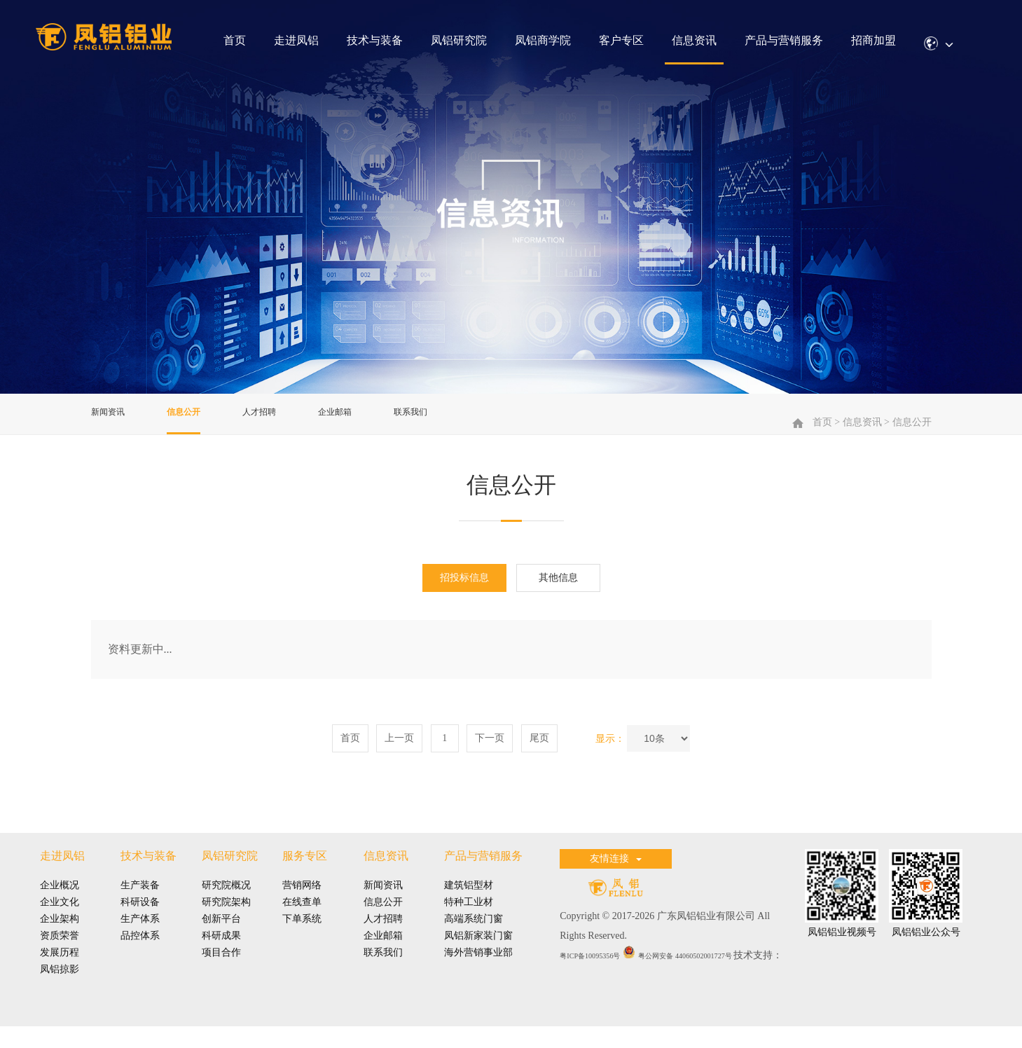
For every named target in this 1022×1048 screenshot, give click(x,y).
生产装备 (140, 901)
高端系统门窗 (473, 935)
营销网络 (302, 901)
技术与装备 (375, 40)
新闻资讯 (113, 420)
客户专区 (621, 40)
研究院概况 (226, 901)
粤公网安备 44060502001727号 (720, 970)
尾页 (539, 753)
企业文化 (59, 918)
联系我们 (461, 420)
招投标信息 (464, 593)
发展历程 (59, 968)
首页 (234, 40)
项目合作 (221, 968)
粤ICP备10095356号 (602, 970)
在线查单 (302, 918)
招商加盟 (873, 40)
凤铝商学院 (543, 40)
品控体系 (140, 951)
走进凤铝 (296, 40)
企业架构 (59, 935)
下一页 (489, 753)
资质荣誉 (59, 951)
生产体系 (140, 935)
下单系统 (302, 935)
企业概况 (59, 901)
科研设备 (140, 918)
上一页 (399, 753)
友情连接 (616, 874)
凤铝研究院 (459, 40)
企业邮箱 (374, 420)
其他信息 (558, 593)
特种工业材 (468, 918)
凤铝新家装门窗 (478, 951)
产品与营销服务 (784, 40)
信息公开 (200, 420)
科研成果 (221, 951)
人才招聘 (287, 420)
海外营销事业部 (478, 968)
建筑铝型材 (468, 901)
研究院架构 (226, 918)
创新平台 (221, 935)
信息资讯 (694, 40)
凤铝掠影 (59, 985)
